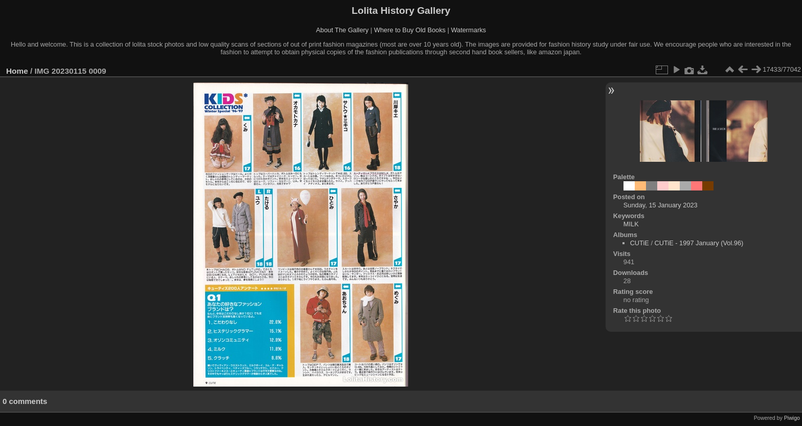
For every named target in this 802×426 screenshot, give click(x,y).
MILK (631, 224)
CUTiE (639, 243)
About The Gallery (342, 30)
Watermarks (468, 30)
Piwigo (792, 418)
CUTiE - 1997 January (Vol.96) (699, 243)
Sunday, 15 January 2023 (660, 205)
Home (17, 71)
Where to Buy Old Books (409, 30)
